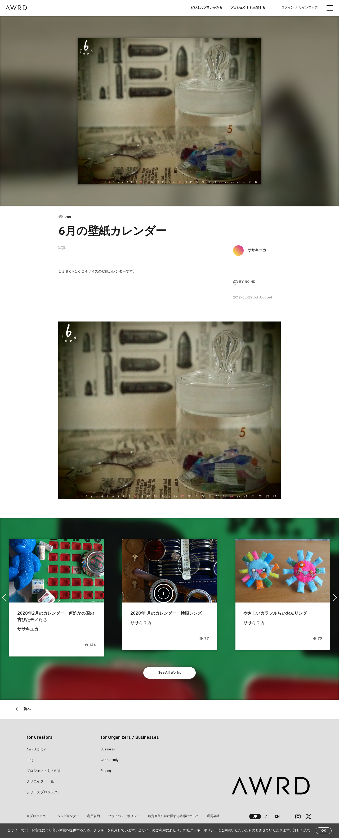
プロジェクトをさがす (43, 771)
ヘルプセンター (68, 816)
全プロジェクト (37, 816)
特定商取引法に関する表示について (172, 816)
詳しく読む (301, 830)
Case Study (110, 760)
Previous (4, 597)
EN (277, 816)
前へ (27, 709)
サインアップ (308, 8)
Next (335, 597)
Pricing (106, 771)
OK (323, 831)
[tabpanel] (169, 111)
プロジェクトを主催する (247, 8)
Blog (29, 760)
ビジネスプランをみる (206, 8)
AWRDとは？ (36, 750)
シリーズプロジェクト (43, 792)
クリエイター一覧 (40, 782)
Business (108, 750)
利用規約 (93, 816)
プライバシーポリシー (123, 816)
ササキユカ (257, 250)
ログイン (287, 8)
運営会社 (212, 816)
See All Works (169, 673)
